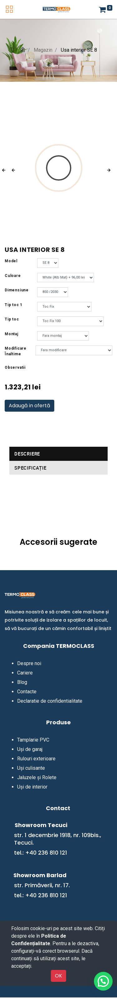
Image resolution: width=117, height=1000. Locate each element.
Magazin (43, 50)
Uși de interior (32, 787)
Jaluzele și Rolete (36, 777)
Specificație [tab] (30, 468)
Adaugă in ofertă (29, 405)
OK (58, 975)
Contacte (27, 692)
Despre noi (29, 663)
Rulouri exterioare (36, 759)
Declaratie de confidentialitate (49, 701)
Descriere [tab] (27, 454)
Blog (22, 682)
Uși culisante (31, 768)
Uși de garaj (29, 749)
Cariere (25, 673)
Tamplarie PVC (33, 740)
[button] (8, 170)
